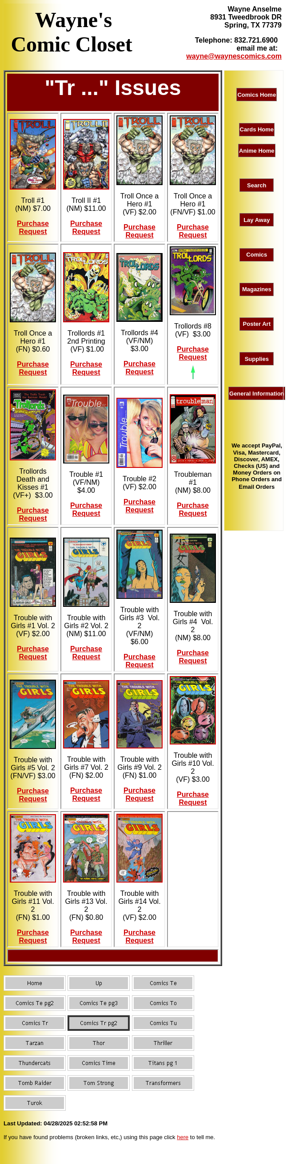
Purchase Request (33, 227)
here (182, 1137)
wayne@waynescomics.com (234, 56)
